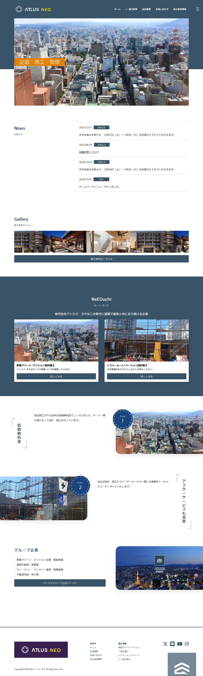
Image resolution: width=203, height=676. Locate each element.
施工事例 (133, 9)
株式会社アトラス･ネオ (35, 668)
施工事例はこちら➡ (101, 258)
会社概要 (146, 9)
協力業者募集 (179, 9)
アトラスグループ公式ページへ (60, 582)
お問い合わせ (162, 9)
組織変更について (89, 152)
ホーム (117, 9)
